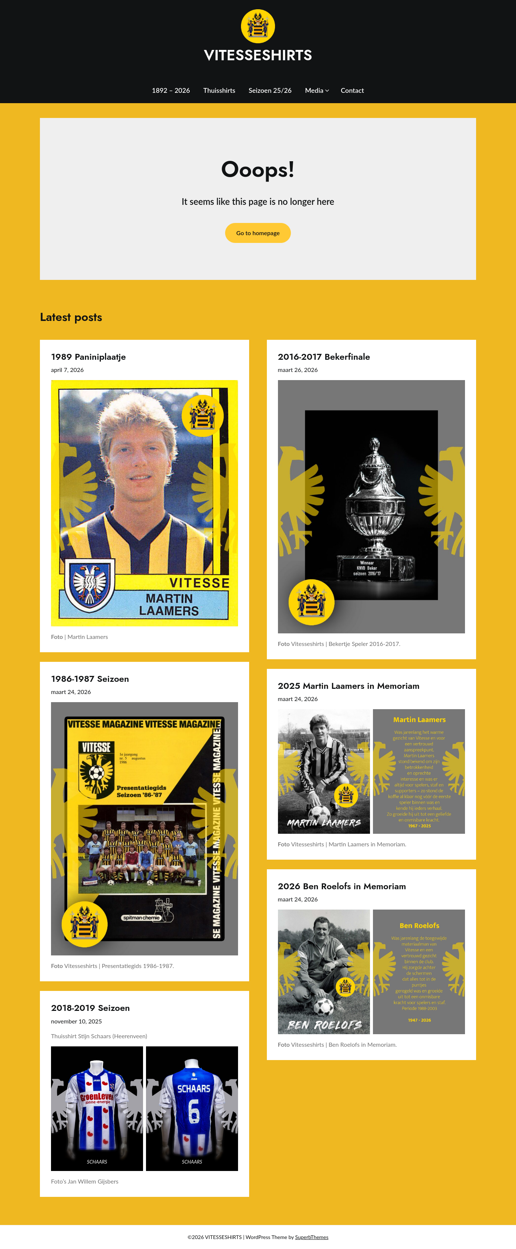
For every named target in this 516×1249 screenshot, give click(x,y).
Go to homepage (257, 232)
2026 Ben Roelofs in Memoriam (342, 886)
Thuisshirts (219, 90)
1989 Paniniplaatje (88, 356)
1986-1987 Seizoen (90, 678)
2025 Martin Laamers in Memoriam (349, 685)
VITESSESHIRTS (258, 55)
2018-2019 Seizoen (90, 1007)
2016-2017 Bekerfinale (324, 356)
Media (314, 90)
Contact (352, 90)
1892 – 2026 (171, 90)
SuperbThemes (312, 1237)
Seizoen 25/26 (270, 90)
